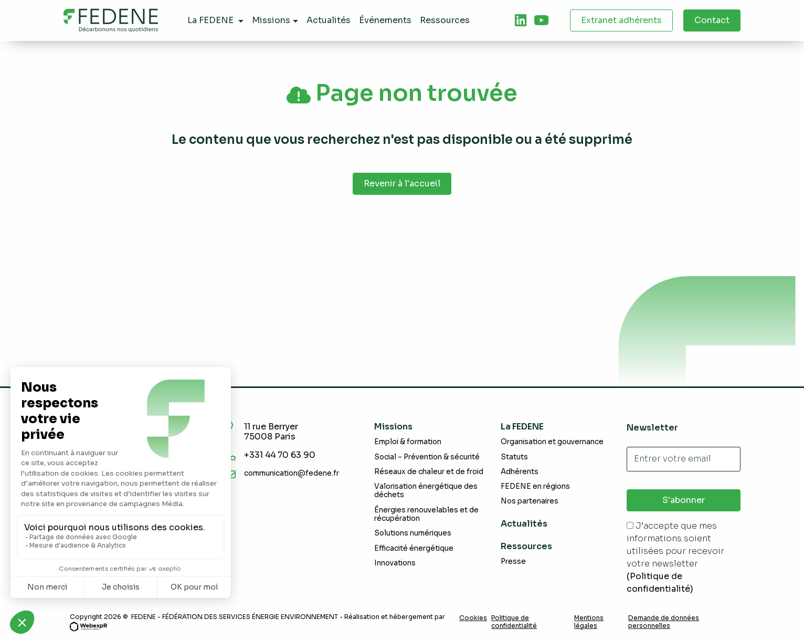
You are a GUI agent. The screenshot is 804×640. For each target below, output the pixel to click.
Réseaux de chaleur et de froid (428, 471)
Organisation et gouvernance (552, 441)
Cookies (473, 618)
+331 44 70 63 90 (280, 454)
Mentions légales (589, 621)
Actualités (524, 523)
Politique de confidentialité (514, 621)
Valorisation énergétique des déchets (426, 490)
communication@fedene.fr (291, 473)
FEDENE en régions (535, 486)
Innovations (395, 563)
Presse (513, 561)
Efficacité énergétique (413, 548)
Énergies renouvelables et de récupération (426, 514)
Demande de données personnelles (663, 621)
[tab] (520, 20)
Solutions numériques (412, 533)
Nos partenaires (529, 501)
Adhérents (519, 471)
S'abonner (683, 500)
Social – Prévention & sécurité (427, 457)
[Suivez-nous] (520, 20)
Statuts (514, 457)
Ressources (526, 546)
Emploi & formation (407, 441)
